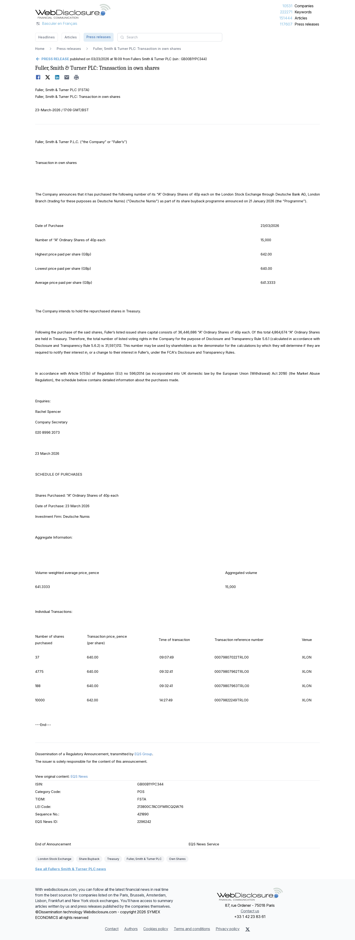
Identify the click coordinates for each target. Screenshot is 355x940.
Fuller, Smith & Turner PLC (144, 859)
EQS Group (143, 754)
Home (39, 49)
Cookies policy (155, 928)
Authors (131, 928)
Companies (304, 6)
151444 (285, 18)
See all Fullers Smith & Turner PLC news (70, 869)
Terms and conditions (192, 928)
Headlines (46, 37)
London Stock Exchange (54, 859)
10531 (287, 6)
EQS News (79, 776)
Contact (111, 928)
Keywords (303, 12)
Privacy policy (228, 928)
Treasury (113, 859)
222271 (286, 12)
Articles (301, 18)
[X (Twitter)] (247, 929)
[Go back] (52, 59)
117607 (286, 24)
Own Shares (177, 859)
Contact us (250, 911)
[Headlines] (73, 11)
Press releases (307, 24)
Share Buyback (89, 859)
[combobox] (169, 37)
